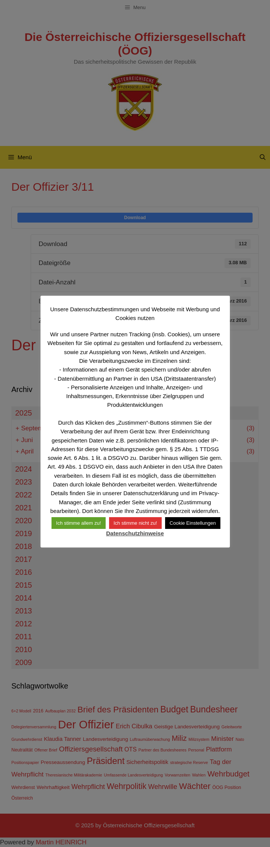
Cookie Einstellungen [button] (193, 523)
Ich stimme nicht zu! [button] (135, 523)
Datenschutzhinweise (135, 533)
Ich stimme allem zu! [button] (78, 523)
